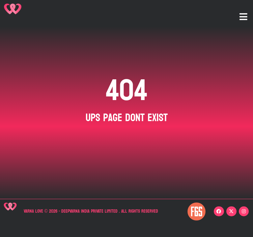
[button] (243, 16)
